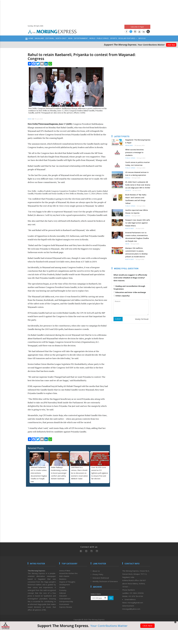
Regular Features (128, 38)
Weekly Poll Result (141, 319)
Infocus (142, 38)
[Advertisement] (89, 11)
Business (62, 579)
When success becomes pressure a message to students (134, 152)
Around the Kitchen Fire (68, 573)
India (70, 38)
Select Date (96, 594)
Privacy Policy (98, 574)
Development (64, 584)
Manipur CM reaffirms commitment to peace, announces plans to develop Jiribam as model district (136, 252)
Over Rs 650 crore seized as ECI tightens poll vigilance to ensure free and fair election (99, 473)
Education (63, 596)
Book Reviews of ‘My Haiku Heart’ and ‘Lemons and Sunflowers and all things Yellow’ (135, 199)
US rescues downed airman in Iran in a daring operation (137, 173)
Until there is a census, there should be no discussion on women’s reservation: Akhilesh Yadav (79, 473)
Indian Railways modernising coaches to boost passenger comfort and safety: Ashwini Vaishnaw (59, 473)
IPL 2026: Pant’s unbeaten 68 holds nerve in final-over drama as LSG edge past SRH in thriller (137, 185)
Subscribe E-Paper (137, 27)
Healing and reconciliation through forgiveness (129, 287)
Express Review (65, 607)
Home (30, 38)
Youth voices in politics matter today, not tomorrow (137, 163)
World (92, 38)
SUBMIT (118, 319)
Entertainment (81, 38)
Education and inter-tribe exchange (130, 292)
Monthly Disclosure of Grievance (105, 581)
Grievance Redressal (101, 578)
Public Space (103, 38)
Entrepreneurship (66, 601)
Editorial (50, 38)
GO (111, 598)
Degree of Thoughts (67, 582)
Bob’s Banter (64, 576)
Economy (62, 590)
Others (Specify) (122, 296)
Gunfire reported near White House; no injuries (136, 211)
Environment (64, 604)
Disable (62, 587)
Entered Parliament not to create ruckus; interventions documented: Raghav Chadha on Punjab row (137, 237)
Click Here (171, 45)
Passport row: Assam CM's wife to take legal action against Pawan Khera (137, 223)
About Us (96, 571)
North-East (61, 38)
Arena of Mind (64, 570)
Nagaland (39, 38)
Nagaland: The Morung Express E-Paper (137, 141)
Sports (113, 38)
